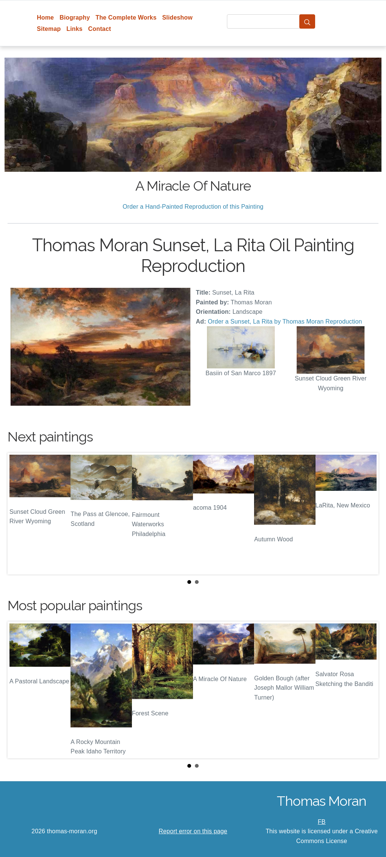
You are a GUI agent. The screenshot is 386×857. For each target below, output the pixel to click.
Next (367, 513)
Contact (99, 29)
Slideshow (177, 17)
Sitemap (49, 29)
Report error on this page (193, 831)
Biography (75, 17)
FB (322, 822)
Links (74, 29)
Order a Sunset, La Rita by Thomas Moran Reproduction (285, 321)
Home (45, 17)
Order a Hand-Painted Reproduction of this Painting (193, 206)
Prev (19, 513)
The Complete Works (125, 17)
